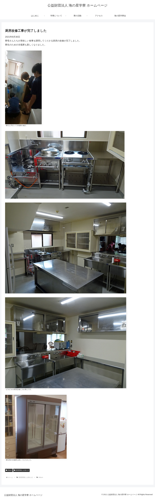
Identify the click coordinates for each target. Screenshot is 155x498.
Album (9, 470)
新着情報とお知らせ (21, 470)
